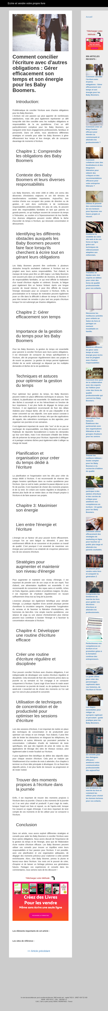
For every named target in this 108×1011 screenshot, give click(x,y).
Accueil (89, 17)
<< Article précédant (38, 951)
